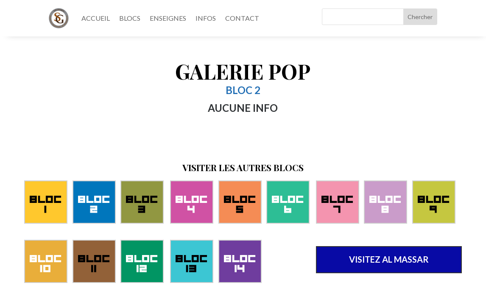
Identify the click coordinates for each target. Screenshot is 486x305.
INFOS (206, 18)
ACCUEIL (95, 18)
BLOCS (129, 18)
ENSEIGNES (168, 18)
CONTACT (242, 18)
